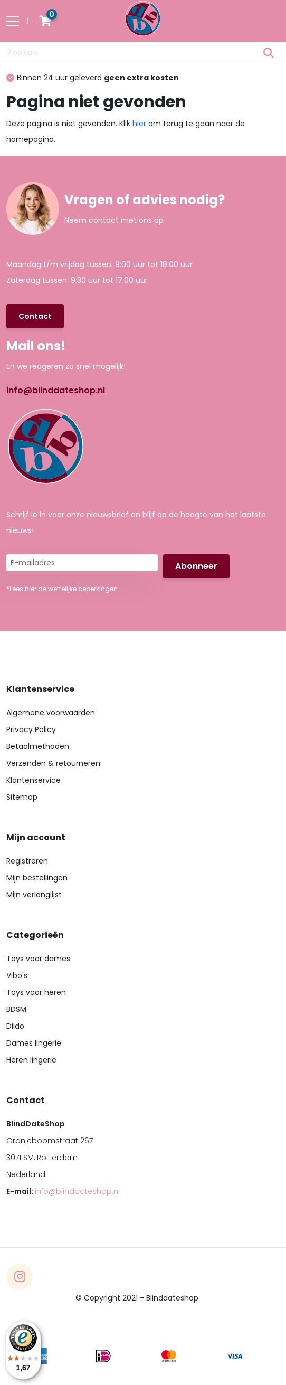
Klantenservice (33, 780)
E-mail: (63, 1191)
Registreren (27, 861)
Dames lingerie (33, 1043)
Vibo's (16, 975)
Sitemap (21, 797)
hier (139, 123)
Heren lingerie (31, 1060)
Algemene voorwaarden (50, 712)
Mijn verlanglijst (34, 894)
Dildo (15, 1026)
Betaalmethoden (37, 746)
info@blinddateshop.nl (55, 390)
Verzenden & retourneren (53, 763)
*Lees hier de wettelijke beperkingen (62, 588)
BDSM (16, 1009)
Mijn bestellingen (37, 877)
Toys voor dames (38, 958)
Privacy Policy (31, 729)
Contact (35, 316)
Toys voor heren (36, 992)
